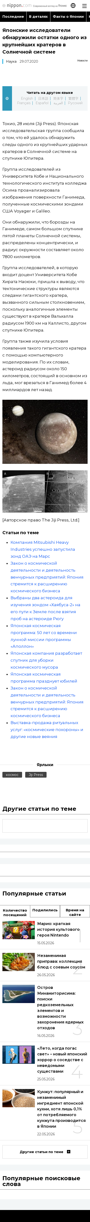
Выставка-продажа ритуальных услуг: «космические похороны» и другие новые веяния (47, 729)
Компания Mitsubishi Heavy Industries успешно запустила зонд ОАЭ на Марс (43, 549)
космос (12, 775)
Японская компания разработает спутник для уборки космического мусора (46, 660)
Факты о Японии (68, 16)
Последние (13, 16)
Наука (11, 61)
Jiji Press (36, 775)
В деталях (38, 16)
